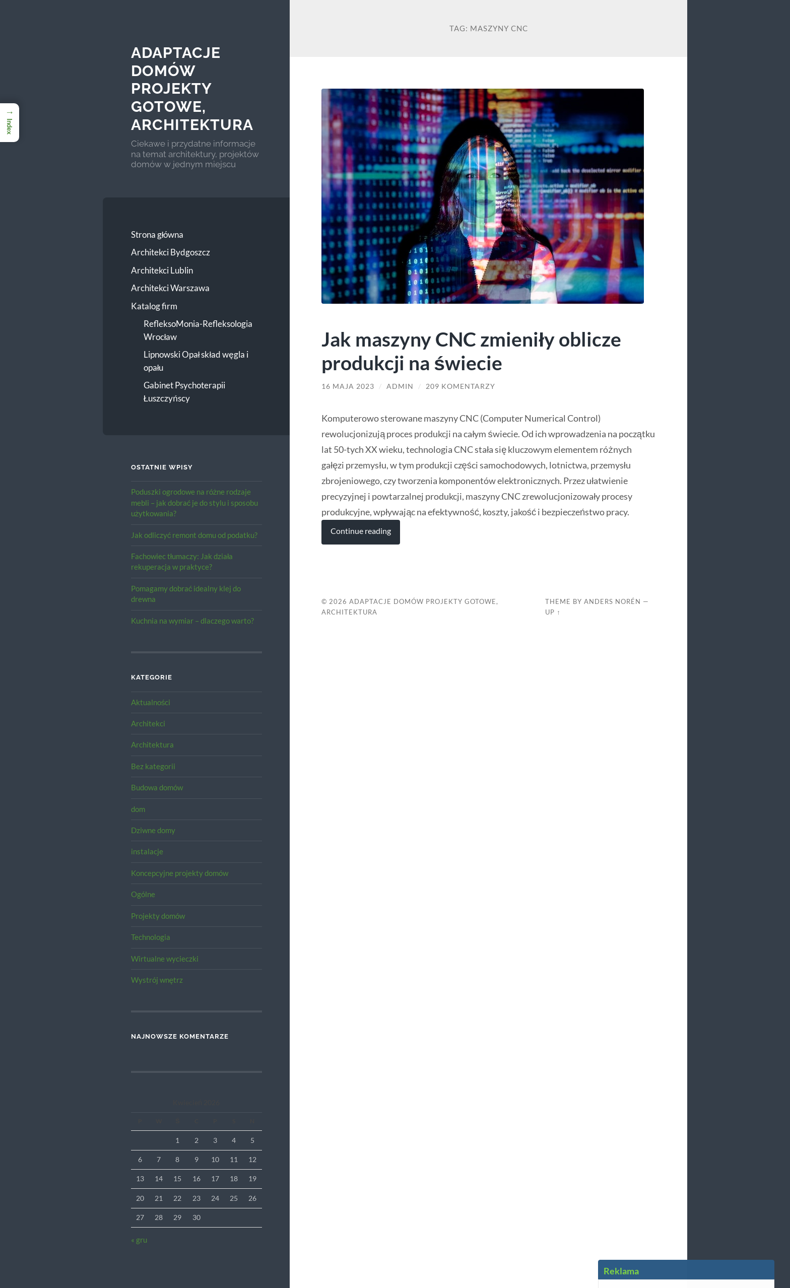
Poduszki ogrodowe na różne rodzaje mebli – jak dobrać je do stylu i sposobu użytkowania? (194, 502)
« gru (139, 1239)
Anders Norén (612, 601)
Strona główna (157, 234)
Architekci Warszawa (170, 288)
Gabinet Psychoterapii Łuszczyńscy (184, 391)
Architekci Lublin (162, 270)
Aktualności (151, 702)
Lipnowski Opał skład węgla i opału (196, 361)
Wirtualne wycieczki (165, 958)
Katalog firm (154, 306)
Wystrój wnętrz (157, 979)
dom (138, 809)
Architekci (148, 723)
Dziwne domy (153, 830)
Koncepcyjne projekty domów (179, 872)
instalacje (147, 851)
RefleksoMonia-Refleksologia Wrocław (198, 330)
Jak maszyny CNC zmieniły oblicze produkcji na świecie (471, 350)
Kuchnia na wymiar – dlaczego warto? (192, 620)
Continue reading (361, 530)
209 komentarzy (460, 386)
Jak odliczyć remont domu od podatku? (194, 534)
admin (400, 386)
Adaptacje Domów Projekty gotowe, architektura (192, 88)
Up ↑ (552, 612)
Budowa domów (157, 787)
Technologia (150, 936)
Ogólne (143, 894)
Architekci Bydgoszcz (170, 252)
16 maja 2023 (347, 386)
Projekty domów (158, 915)
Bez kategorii (153, 766)
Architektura (152, 744)
